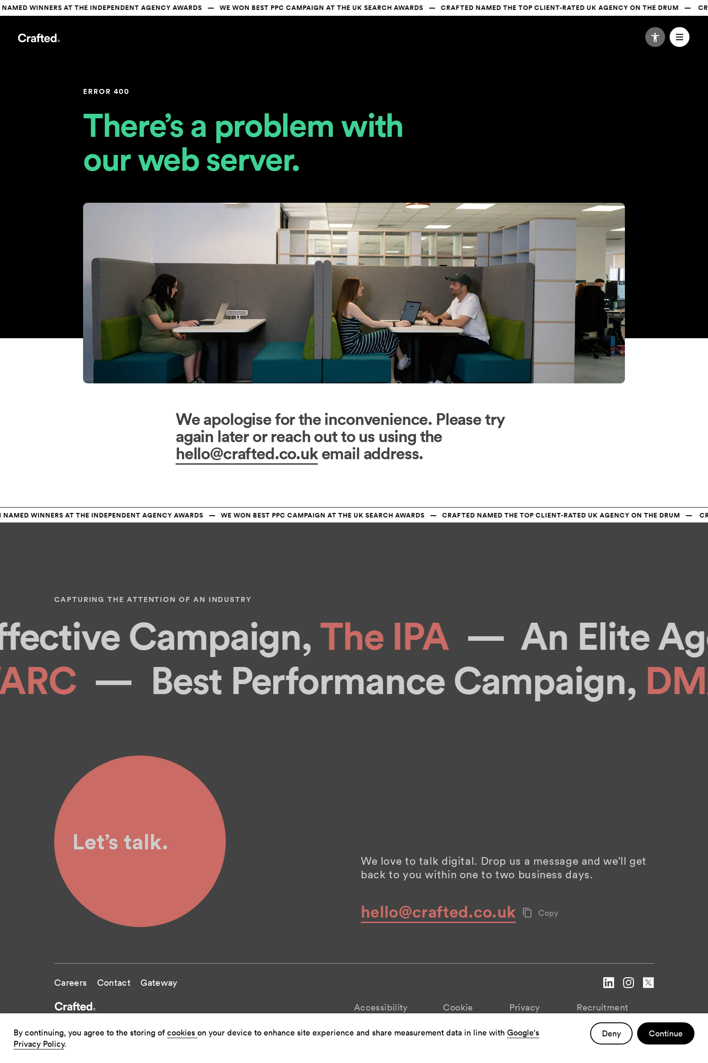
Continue (666, 1033)
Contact (114, 982)
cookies (182, 1032)
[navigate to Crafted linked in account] (608, 989)
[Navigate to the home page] (39, 39)
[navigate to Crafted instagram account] (628, 989)
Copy (540, 913)
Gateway (158, 982)
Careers (70, 982)
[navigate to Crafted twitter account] (648, 989)
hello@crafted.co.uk (247, 453)
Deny (611, 1033)
